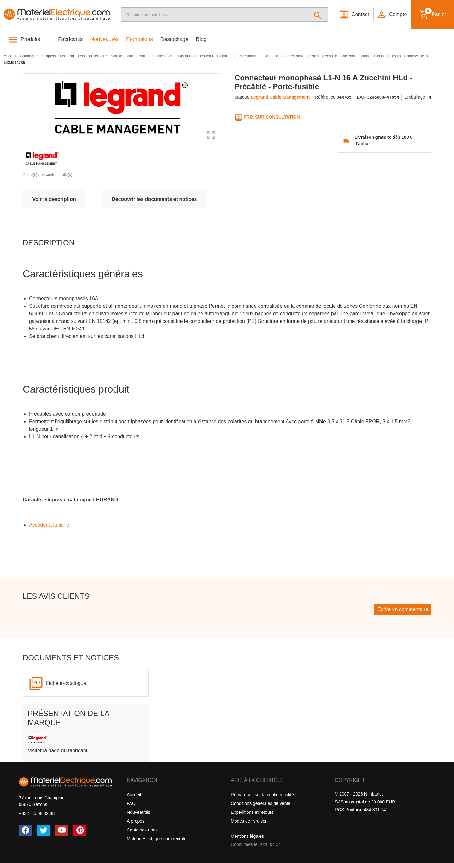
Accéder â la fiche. (50, 525)
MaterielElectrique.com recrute (157, 838)
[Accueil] (57, 14)
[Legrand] (67, 56)
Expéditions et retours (252, 812)
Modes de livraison (249, 821)
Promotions (139, 39)
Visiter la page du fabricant (57, 750)
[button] (392, 14)
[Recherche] (214, 14)
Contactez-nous (142, 829)
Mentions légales (247, 836)
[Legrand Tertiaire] (93, 56)
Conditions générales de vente (260, 803)
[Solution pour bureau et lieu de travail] (142, 56)
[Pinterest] (80, 830)
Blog (201, 39)
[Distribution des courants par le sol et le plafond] (219, 56)
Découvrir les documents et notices (154, 199)
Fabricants (70, 39)
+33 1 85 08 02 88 (37, 813)
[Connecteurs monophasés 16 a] (401, 56)
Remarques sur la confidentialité (262, 794)
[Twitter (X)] (43, 830)
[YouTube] (61, 830)
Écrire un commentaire (402, 609)
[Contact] (354, 14)
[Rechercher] (318, 14)
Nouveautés (104, 39)
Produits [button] (30, 39)
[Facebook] (25, 830)
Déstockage (174, 39)
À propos (135, 821)
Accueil (134, 794)
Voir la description (54, 199)
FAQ (131, 803)
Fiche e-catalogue (66, 683)
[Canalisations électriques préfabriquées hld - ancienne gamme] (317, 56)
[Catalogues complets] (38, 56)
